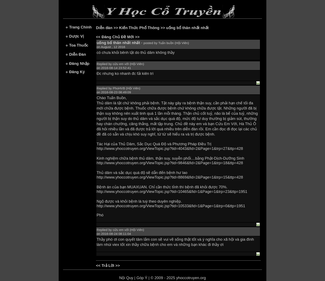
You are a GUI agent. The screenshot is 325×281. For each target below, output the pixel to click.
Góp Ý (141, 278)
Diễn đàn (104, 28)
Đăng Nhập (79, 63)
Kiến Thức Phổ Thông (139, 28)
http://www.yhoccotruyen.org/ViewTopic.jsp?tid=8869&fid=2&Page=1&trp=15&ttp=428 (170, 177)
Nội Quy (126, 278)
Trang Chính (80, 27)
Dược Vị (76, 36)
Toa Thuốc (78, 45)
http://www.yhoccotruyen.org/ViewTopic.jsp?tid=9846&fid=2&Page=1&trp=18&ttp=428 (170, 163)
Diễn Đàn (77, 54)
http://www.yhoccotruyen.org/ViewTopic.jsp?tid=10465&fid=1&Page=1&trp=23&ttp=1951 (172, 191)
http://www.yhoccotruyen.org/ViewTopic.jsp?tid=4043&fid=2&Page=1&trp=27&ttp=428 (170, 148)
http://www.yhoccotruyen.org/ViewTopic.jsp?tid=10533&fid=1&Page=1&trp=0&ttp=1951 (171, 206)
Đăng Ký (77, 72)
